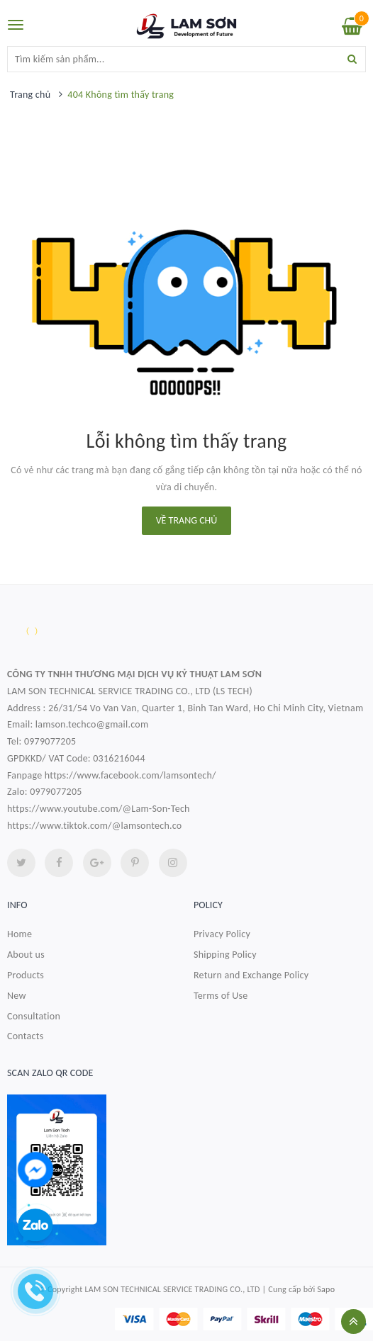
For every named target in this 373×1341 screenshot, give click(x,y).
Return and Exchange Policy (251, 975)
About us (26, 955)
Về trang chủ (187, 520)
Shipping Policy (225, 955)
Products (25, 975)
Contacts (25, 1036)
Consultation (33, 1016)
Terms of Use (221, 996)
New (16, 996)
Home (19, 934)
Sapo (326, 1289)
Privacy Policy (222, 934)
